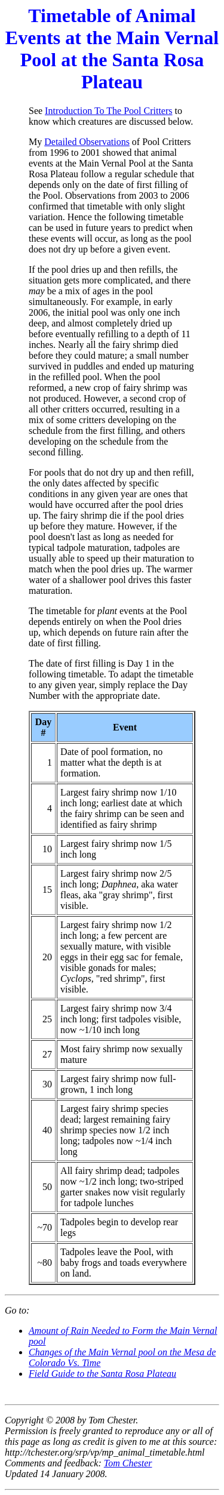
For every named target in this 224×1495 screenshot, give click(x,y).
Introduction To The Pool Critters (108, 111)
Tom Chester (128, 1463)
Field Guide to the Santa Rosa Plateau (102, 1373)
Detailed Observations (87, 142)
